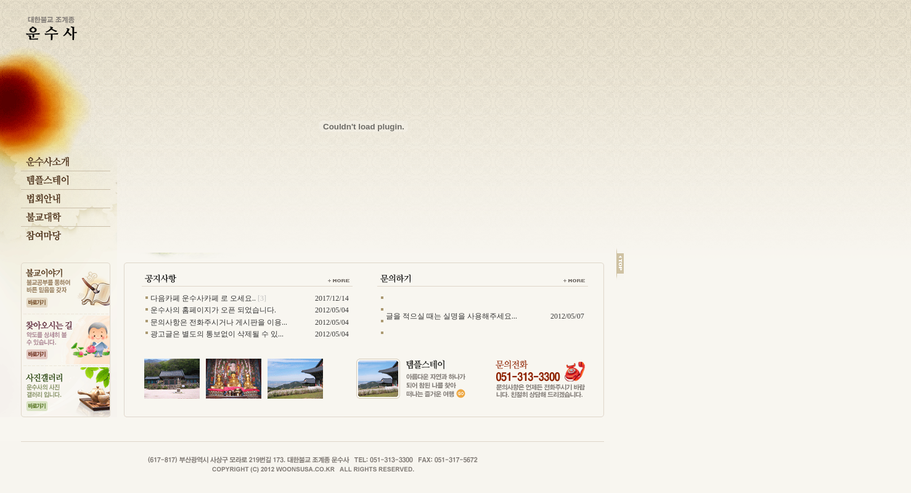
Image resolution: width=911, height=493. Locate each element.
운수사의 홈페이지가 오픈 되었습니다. (213, 310)
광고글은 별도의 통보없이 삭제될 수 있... (217, 334)
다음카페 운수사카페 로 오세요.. (203, 298)
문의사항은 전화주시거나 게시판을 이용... (218, 322)
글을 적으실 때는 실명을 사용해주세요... (451, 316)
